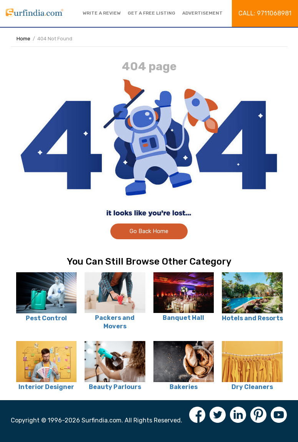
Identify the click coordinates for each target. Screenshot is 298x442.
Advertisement (202, 13)
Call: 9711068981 (264, 13)
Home (23, 38)
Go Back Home (149, 231)
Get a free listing (151, 13)
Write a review (102, 13)
